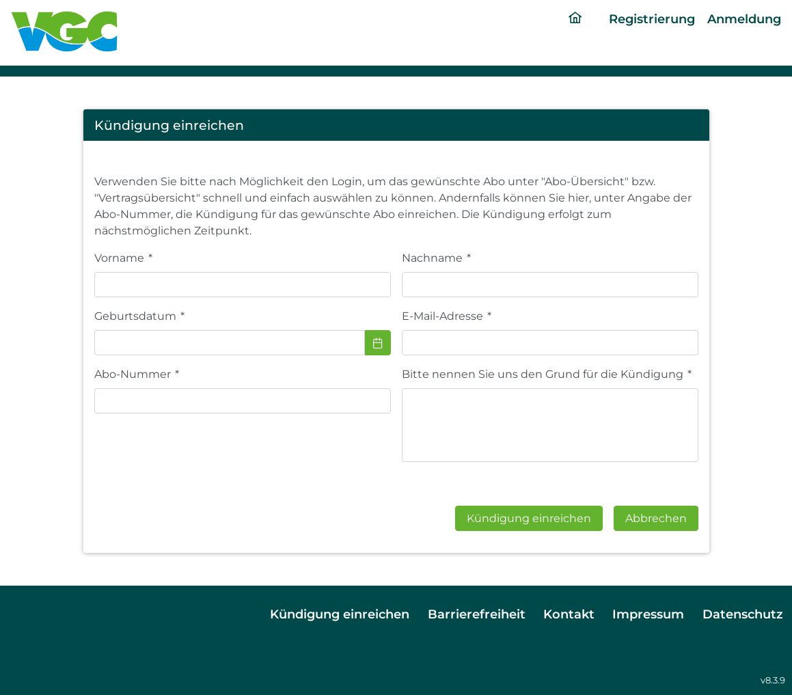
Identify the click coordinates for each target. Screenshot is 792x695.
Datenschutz (742, 614)
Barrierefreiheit (476, 614)
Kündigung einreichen (339, 614)
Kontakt (569, 614)
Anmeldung (744, 19)
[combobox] (229, 342)
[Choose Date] (378, 342)
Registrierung (652, 19)
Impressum (648, 614)
